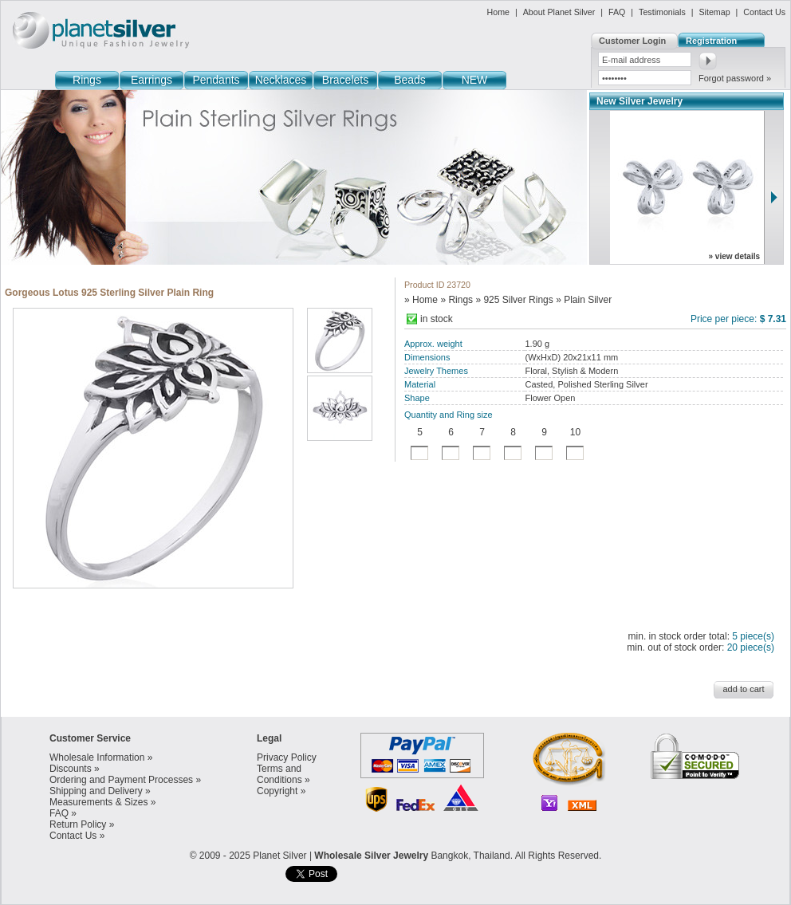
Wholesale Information (96, 757)
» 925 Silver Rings (514, 299)
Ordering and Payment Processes (121, 779)
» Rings (456, 299)
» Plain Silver (584, 299)
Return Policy (77, 824)
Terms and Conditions (279, 774)
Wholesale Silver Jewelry (371, 855)
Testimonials (662, 12)
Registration (711, 40)
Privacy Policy (287, 757)
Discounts (70, 768)
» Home (421, 299)
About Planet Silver (559, 12)
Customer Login (632, 40)
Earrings (151, 79)
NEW (475, 79)
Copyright (277, 791)
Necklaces (281, 79)
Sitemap (714, 12)
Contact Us (764, 12)
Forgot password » (735, 78)
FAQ (616, 12)
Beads (410, 79)
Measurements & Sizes (98, 802)
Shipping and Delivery (96, 791)
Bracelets (345, 79)
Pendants (215, 79)
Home (498, 12)
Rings (87, 79)
